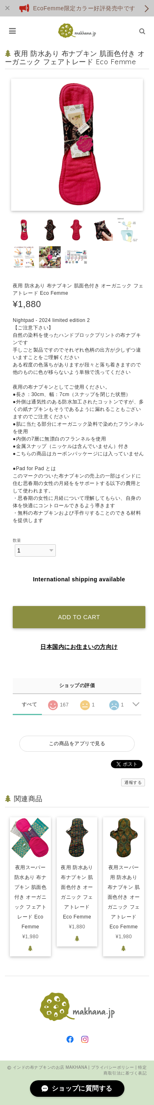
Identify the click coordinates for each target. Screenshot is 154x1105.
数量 (17, 540)
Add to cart (79, 617)
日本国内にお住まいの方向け (78, 646)
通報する (133, 782)
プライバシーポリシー (112, 1067)
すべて (29, 704)
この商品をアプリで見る (77, 743)
